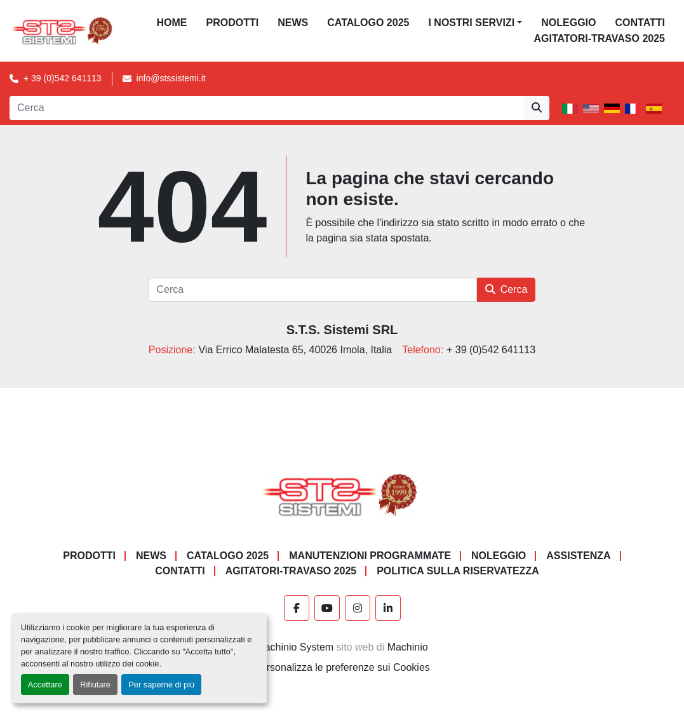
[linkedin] (388, 608)
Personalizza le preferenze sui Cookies (342, 667)
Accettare (45, 684)
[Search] (267, 108)
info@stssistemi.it (171, 78)
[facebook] (296, 608)
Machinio (407, 647)
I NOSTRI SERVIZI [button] (471, 22)
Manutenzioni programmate (370, 555)
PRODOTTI (232, 22)
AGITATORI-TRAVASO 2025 (599, 38)
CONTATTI (640, 22)
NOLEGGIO (568, 22)
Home (172, 22)
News (293, 22)
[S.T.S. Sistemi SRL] (342, 494)
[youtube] (327, 608)
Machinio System (294, 647)
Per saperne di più (161, 684)
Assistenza (578, 555)
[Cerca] (313, 290)
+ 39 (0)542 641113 (62, 78)
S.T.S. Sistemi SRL (342, 330)
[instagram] (357, 608)
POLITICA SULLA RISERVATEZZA (458, 570)
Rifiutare (95, 684)
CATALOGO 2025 (368, 22)
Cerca (506, 289)
